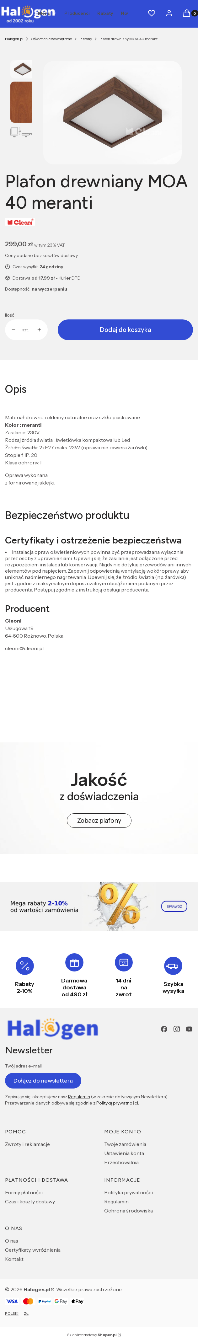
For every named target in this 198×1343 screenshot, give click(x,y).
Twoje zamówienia (125, 1144)
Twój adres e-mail (23, 1066)
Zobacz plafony (99, 820)
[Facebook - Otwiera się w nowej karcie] (164, 1029)
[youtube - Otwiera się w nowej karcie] (189, 1029)
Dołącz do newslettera (43, 1080)
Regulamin (79, 1097)
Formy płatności (24, 1192)
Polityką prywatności (117, 1103)
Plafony (85, 38)
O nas (11, 1241)
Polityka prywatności (128, 1192)
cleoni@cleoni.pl (24, 648)
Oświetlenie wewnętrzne (51, 38)
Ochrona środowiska (128, 1210)
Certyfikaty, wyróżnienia (33, 1250)
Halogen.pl (14, 38)
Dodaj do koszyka (125, 330)
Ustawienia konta (124, 1153)
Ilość (9, 315)
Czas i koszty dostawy (30, 1201)
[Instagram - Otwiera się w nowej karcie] (176, 1029)
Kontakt (14, 1259)
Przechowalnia (121, 1162)
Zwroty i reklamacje (27, 1144)
